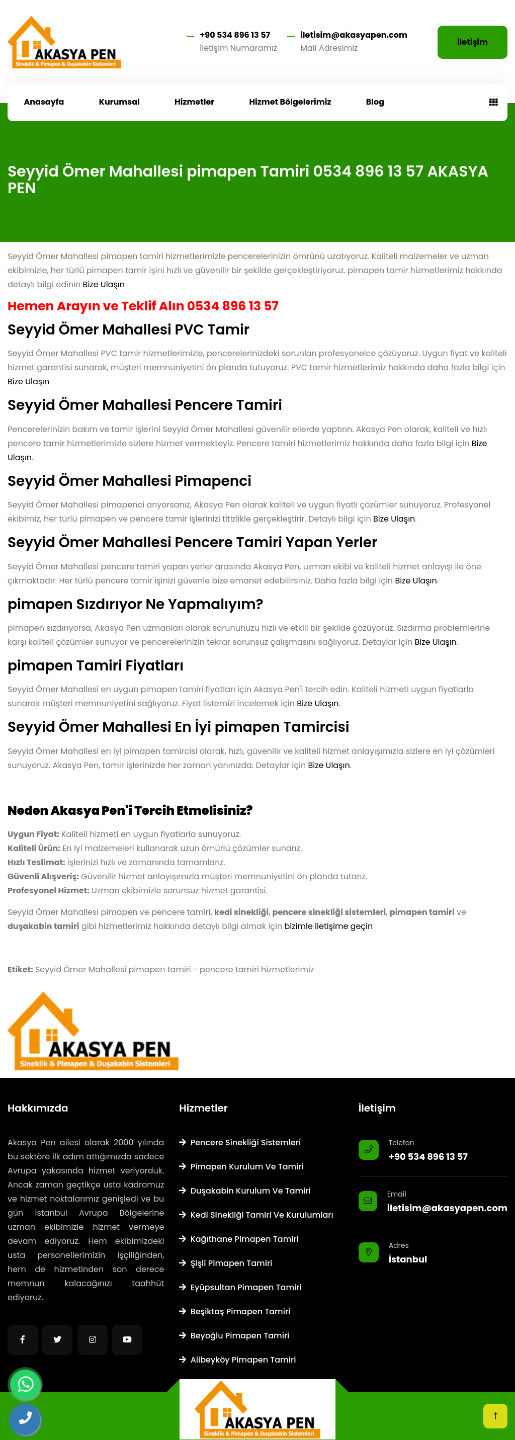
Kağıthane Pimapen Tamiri (239, 1239)
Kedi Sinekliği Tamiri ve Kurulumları (256, 1215)
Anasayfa (44, 102)
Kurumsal (119, 102)
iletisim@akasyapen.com (353, 35)
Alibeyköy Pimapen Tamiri (237, 1360)
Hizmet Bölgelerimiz (290, 102)
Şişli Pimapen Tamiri (225, 1263)
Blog (375, 102)
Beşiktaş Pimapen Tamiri (234, 1311)
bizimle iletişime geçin (329, 926)
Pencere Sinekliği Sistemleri (240, 1142)
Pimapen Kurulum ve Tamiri (241, 1166)
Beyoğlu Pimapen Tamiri (234, 1335)
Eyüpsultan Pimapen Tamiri (240, 1287)
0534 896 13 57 (233, 306)
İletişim (472, 42)
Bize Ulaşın (104, 284)
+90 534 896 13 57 (235, 35)
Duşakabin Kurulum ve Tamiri (244, 1191)
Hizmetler (194, 102)
